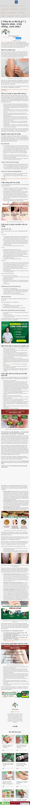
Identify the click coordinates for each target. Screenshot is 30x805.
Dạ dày (16, 16)
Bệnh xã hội (21, 12)
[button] (4, 5)
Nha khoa (23, 16)
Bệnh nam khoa (13, 5)
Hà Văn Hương (15, 709)
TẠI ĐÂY (13, 580)
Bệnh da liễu (22, 9)
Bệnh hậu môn (4, 9)
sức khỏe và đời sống (9, 364)
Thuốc (2, 16)
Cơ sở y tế (21, 5)
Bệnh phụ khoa (4, 5)
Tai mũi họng (9, 16)
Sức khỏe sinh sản (13, 9)
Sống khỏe (3, 12)
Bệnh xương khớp (12, 12)
